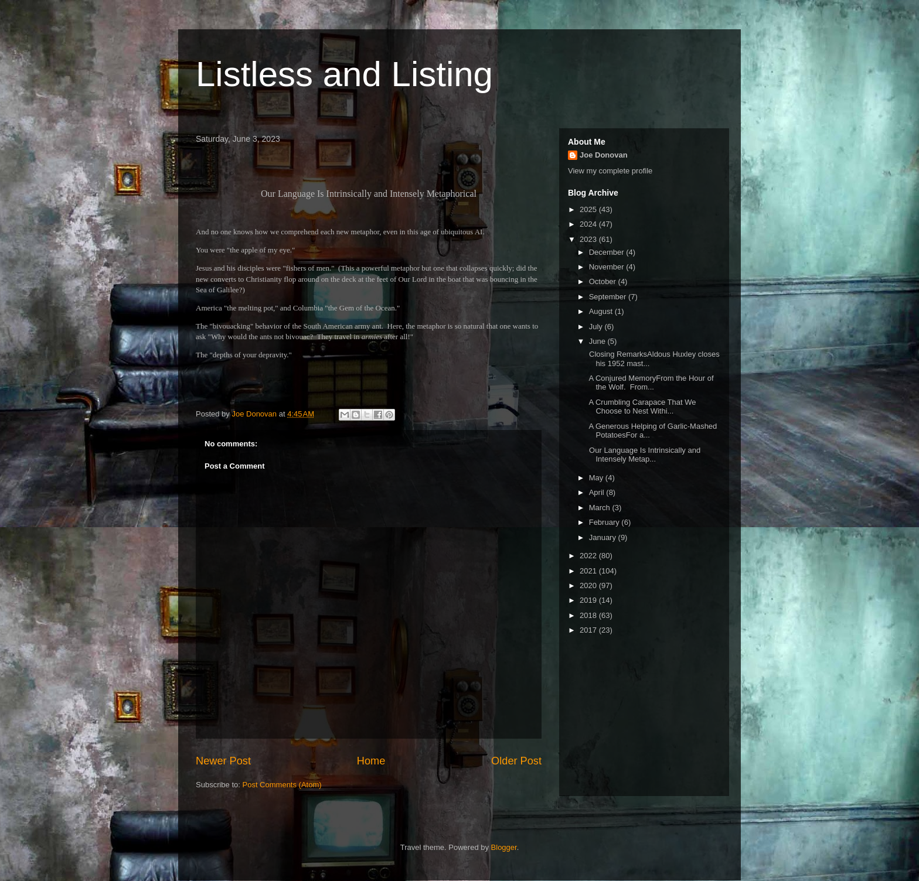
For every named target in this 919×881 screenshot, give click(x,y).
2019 (589, 600)
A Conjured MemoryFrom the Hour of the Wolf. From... (650, 383)
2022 (589, 555)
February (605, 522)
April (598, 492)
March (600, 507)
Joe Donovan (604, 155)
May (597, 477)
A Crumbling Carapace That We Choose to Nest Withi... (641, 407)
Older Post (516, 761)
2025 (589, 209)
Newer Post (223, 761)
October (603, 281)
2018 (589, 615)
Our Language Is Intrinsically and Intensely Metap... (643, 455)
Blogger (504, 847)
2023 (589, 239)
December (608, 252)
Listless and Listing (344, 74)
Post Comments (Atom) (282, 784)
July (597, 326)
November (608, 266)
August (602, 311)
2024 (589, 224)
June (598, 341)
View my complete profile (610, 170)
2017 (589, 630)
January (603, 537)
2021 (589, 570)
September (608, 296)
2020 (589, 585)
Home (371, 761)
